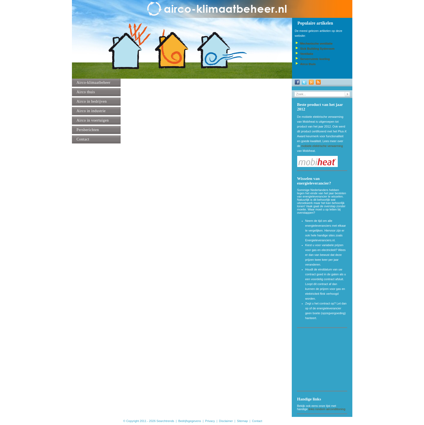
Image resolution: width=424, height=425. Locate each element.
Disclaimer (226, 421)
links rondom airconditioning (327, 409)
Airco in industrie (91, 111)
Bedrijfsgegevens (189, 421)
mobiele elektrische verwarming (322, 146)
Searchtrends (165, 421)
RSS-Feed (318, 82)
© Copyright (131, 421)
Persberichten (88, 130)
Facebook (297, 82)
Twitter (304, 82)
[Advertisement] (324, 360)
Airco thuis (86, 92)
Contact (83, 139)
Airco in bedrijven (92, 101)
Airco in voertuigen (93, 120)
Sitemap (242, 421)
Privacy (210, 421)
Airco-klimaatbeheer (93, 83)
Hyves (311, 82)
